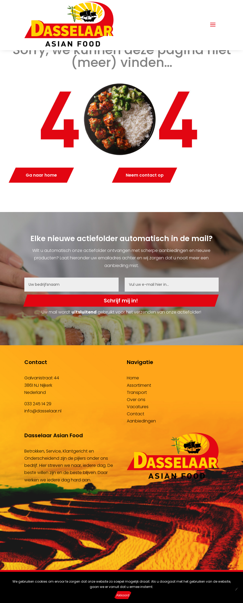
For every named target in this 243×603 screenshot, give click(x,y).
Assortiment (139, 385)
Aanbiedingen (141, 421)
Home (133, 378)
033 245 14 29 (37, 404)
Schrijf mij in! (121, 300)
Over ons (136, 400)
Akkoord (122, 595)
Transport (137, 392)
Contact (135, 414)
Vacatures (137, 407)
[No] (236, 589)
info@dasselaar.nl (42, 411)
